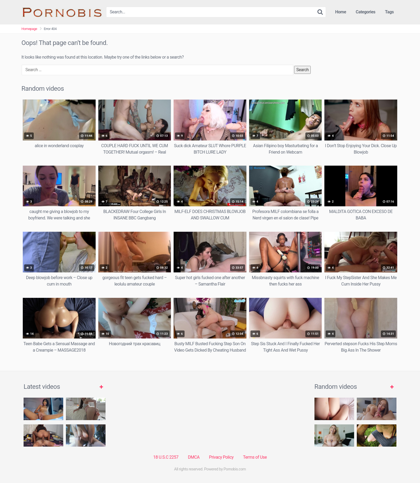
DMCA (194, 457)
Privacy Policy (221, 457)
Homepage (29, 29)
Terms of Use (255, 457)
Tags (389, 11)
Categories (365, 11)
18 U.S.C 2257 (165, 457)
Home (340, 11)
